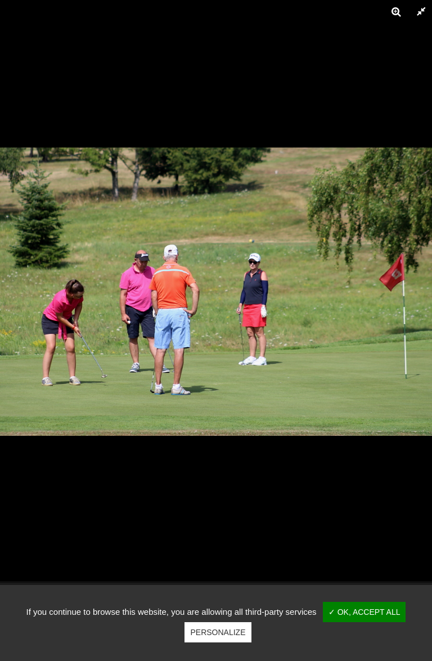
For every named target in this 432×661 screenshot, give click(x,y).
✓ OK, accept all (364, 612)
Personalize (217, 632)
